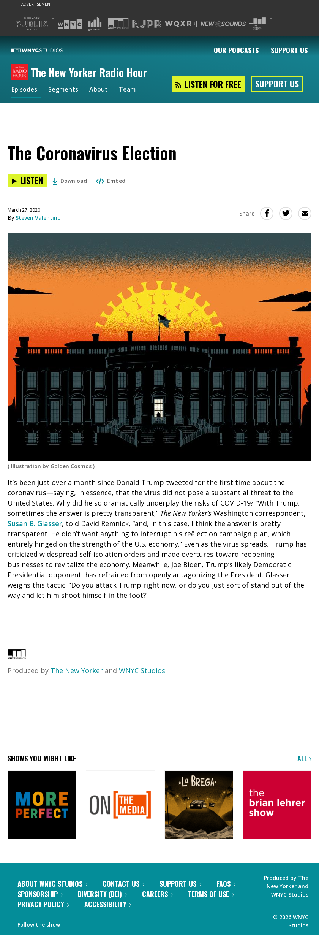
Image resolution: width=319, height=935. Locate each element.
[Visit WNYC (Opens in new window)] (70, 24)
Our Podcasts (236, 50)
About (106, 90)
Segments (68, 90)
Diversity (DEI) (102, 894)
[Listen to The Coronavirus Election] (27, 180)
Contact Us (123, 884)
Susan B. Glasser (35, 523)
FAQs (225, 884)
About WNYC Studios (52, 884)
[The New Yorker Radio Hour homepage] (21, 72)
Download (69, 180)
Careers (157, 894)
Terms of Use (211, 894)
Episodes (26, 90)
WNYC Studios (142, 670)
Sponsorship (40, 894)
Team (137, 90)
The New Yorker (77, 670)
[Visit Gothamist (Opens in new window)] (94, 24)
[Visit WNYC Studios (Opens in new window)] (118, 23)
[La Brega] (198, 805)
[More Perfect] (42, 805)
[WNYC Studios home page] (46, 50)
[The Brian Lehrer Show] (277, 805)
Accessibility (107, 904)
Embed (110, 180)
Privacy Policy (43, 904)
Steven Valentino (38, 217)
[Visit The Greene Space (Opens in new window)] (257, 24)
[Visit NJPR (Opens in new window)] (146, 24)
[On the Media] (120, 805)
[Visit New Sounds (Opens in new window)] (223, 24)
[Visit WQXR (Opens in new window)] (181, 24)
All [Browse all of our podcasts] (304, 758)
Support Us (289, 50)
